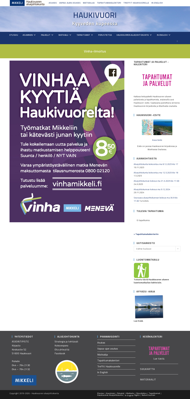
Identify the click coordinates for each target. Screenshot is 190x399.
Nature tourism (148, 395)
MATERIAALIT (148, 379)
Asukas (53, 3)
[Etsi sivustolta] (177, 41)
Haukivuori (95, 15)
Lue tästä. (159, 358)
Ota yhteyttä (62, 349)
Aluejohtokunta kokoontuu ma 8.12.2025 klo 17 (156, 164)
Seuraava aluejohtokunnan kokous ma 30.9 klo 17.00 (156, 199)
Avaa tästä (157, 140)
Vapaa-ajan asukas (70, 3)
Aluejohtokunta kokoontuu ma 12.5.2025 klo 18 (156, 172)
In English (157, 3)
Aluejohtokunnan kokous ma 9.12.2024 (152, 189)
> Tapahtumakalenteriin (146, 234)
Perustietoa (141, 393)
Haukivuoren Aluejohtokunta (110, 395)
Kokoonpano (61, 345)
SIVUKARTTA (147, 369)
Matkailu (130, 393)
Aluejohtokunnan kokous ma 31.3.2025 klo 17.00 (156, 181)
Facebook (60, 353)
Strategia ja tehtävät (66, 341)
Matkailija (89, 3)
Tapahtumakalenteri (109, 3)
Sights (137, 395)
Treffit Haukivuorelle (136, 3)
